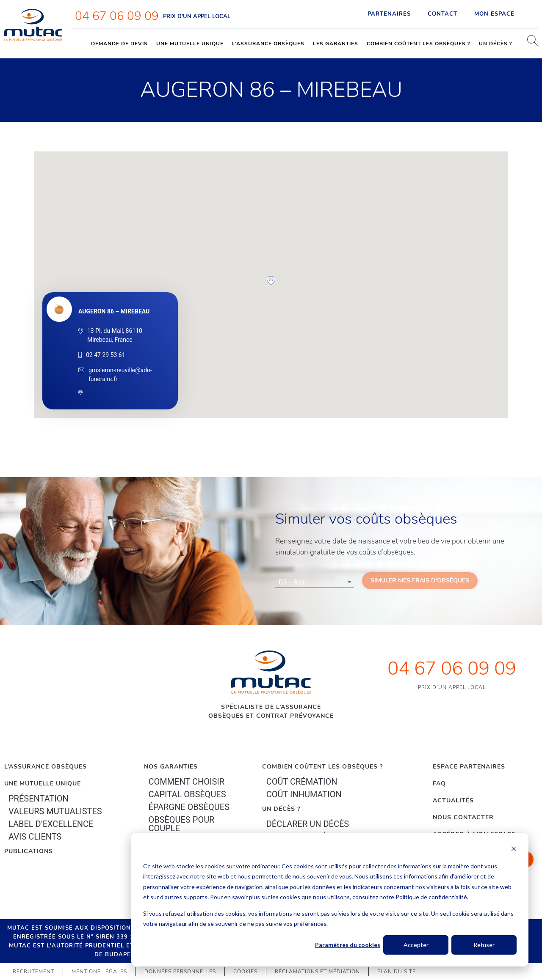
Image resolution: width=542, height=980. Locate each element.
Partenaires (389, 14)
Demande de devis (119, 43)
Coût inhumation (304, 794)
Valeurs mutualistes (55, 811)
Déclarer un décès (307, 824)
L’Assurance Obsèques (45, 767)
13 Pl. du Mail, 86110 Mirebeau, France (114, 335)
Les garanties (335, 43)
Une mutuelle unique (190, 43)
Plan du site (396, 971)
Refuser (484, 944)
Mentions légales (99, 971)
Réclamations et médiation (317, 971)
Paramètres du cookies (347, 944)
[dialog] (329, 899)
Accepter (416, 944)
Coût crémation (301, 782)
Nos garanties (171, 767)
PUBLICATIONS (28, 851)
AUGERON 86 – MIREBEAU (113, 311)
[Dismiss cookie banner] (514, 850)
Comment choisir (186, 782)
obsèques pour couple (181, 824)
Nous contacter (463, 817)
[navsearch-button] (529, 43)
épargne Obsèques (189, 807)
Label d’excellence (50, 824)
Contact (442, 14)
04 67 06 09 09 (117, 16)
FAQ (439, 784)
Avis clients (34, 837)
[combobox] (314, 582)
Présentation (38, 798)
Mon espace (501, 14)
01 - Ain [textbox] (291, 581)
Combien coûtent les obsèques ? (418, 43)
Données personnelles (180, 971)
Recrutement (33, 971)
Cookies (245, 971)
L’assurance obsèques (268, 43)
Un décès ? (495, 43)
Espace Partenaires (469, 767)
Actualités (453, 800)
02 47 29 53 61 (105, 354)
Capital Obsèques (187, 794)
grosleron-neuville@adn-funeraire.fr (120, 374)
